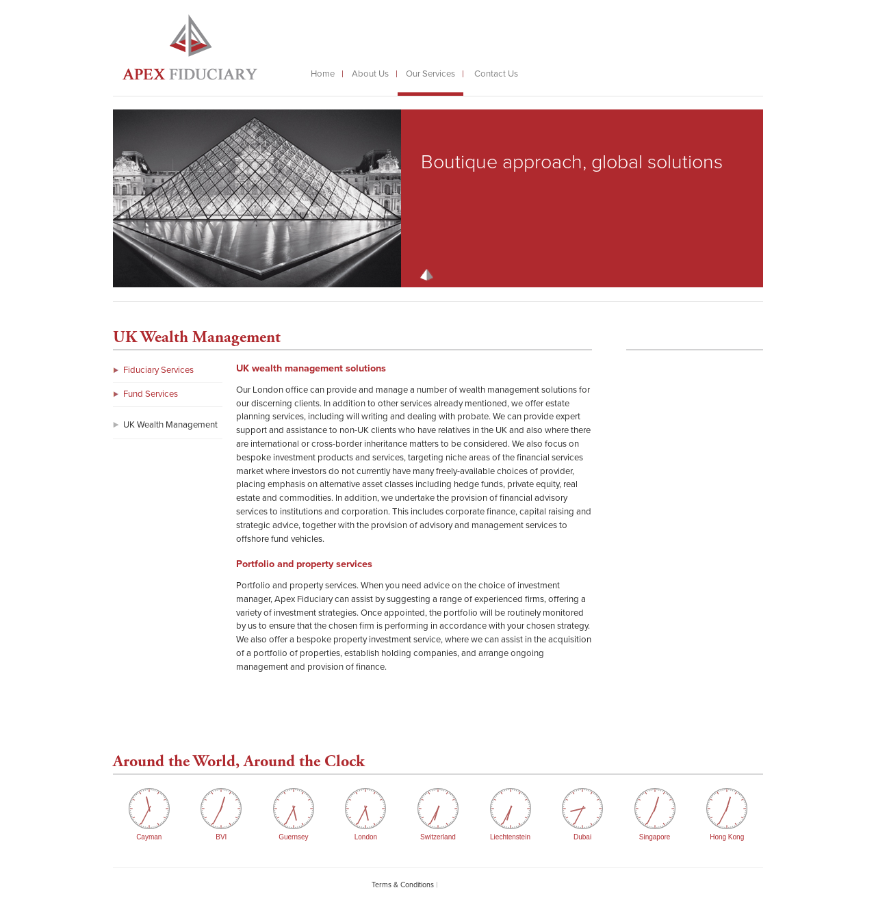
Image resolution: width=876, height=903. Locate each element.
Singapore (655, 837)
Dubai (582, 837)
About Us (370, 73)
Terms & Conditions (403, 884)
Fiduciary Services (158, 370)
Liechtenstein (510, 837)
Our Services (430, 73)
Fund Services (150, 394)
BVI (221, 837)
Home (323, 73)
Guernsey (293, 837)
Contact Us (496, 73)
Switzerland (438, 837)
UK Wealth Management (170, 424)
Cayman (149, 837)
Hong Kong (727, 837)
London (366, 837)
